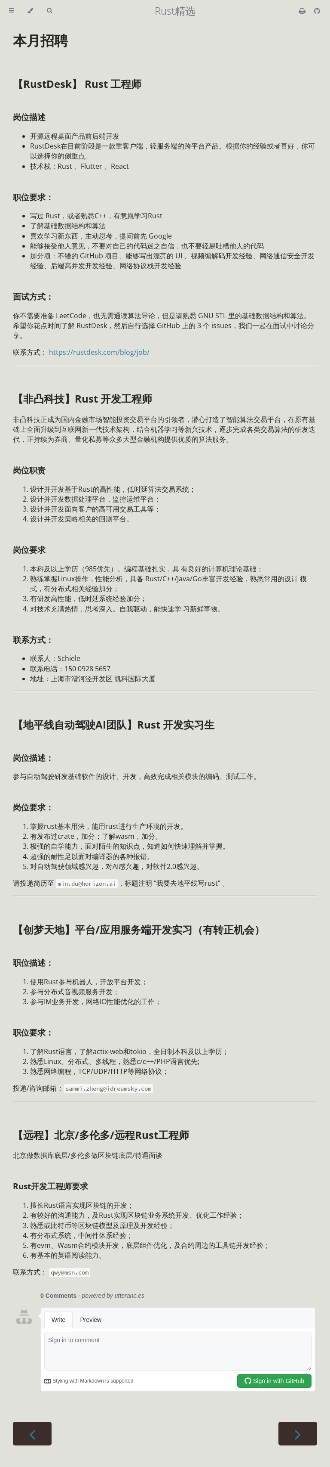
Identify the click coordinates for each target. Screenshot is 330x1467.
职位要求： (33, 197)
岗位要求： (33, 807)
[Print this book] (303, 11)
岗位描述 (29, 117)
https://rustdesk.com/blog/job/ (99, 352)
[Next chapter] (297, 1433)
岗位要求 (29, 549)
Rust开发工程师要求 (50, 1186)
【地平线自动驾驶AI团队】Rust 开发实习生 (113, 724)
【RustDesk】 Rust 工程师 (77, 84)
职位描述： (33, 962)
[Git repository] (317, 11)
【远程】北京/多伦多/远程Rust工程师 (101, 1135)
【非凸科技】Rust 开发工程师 (82, 398)
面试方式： (33, 296)
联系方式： (33, 639)
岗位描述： (33, 757)
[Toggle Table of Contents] (11, 11)
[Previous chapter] (32, 1433)
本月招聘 (40, 40)
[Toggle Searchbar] (49, 11)
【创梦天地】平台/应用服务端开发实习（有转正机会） (139, 929)
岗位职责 (29, 470)
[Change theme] (30, 11)
